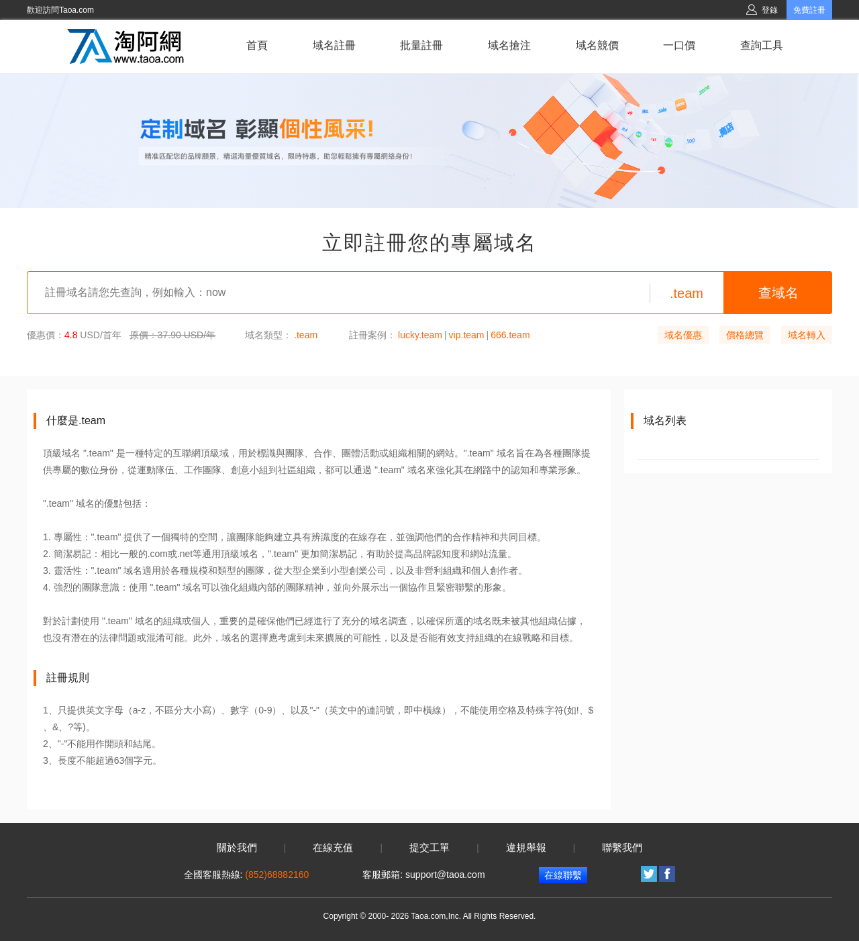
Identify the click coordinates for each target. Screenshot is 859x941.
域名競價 (597, 45)
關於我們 (237, 847)
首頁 (257, 45)
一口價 (679, 45)
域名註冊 (334, 45)
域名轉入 (806, 335)
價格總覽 (745, 335)
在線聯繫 (563, 875)
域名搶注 (509, 45)
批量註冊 (421, 45)
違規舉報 (526, 847)
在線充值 (333, 847)
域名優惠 (683, 335)
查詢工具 (761, 45)
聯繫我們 (622, 847)
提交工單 (429, 847)
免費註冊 (809, 10)
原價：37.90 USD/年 (172, 335)
